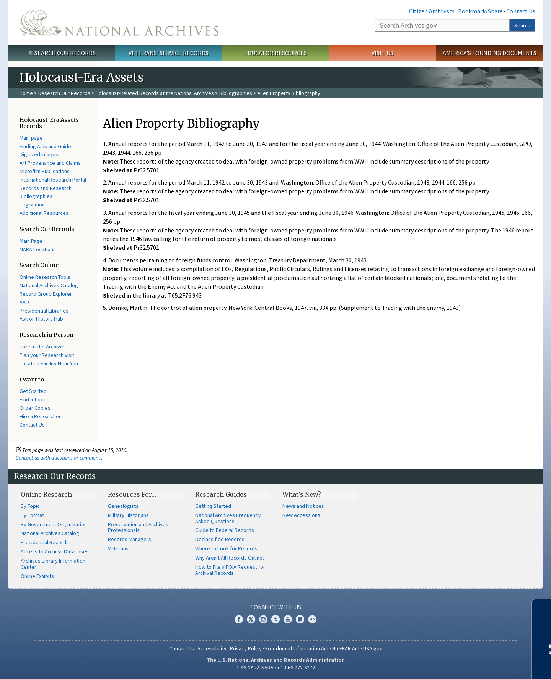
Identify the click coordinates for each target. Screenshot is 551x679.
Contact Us (520, 11)
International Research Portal (53, 179)
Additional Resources (44, 212)
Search (522, 25)
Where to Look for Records (226, 548)
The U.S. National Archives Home (119, 23)
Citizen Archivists (432, 11)
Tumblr (275, 619)
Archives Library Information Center (53, 563)
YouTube (287, 619)
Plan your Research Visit (47, 355)
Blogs (300, 619)
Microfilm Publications (45, 171)
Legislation (32, 204)
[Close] (542, 608)
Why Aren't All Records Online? (230, 557)
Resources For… (132, 494)
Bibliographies (235, 93)
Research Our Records (61, 53)
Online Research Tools (45, 276)
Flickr (312, 619)
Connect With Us (275, 607)
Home (26, 93)
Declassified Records (220, 539)
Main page (31, 137)
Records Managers (129, 539)
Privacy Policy (246, 648)
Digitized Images (39, 154)
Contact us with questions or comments (59, 457)
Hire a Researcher (40, 416)
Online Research (46, 494)
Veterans (118, 548)
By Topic (30, 505)
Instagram (263, 619)
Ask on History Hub (41, 318)
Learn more (483, 665)
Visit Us (382, 53)
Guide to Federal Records (224, 530)
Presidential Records (45, 542)
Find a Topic (33, 399)
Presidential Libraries (44, 310)
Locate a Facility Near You (49, 363)
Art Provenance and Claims (50, 162)
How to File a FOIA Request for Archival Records (230, 569)
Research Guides (221, 494)
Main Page (31, 240)
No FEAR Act (346, 648)
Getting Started (213, 505)
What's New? (301, 494)
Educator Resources (275, 53)
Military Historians (128, 515)
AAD (24, 302)
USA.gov (372, 648)
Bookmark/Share (480, 11)
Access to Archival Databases (55, 551)
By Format (32, 515)
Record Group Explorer (46, 293)
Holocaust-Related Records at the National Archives (155, 93)
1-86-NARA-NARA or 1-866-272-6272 (275, 667)
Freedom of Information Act (297, 648)
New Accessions (301, 515)
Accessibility (212, 648)
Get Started (33, 391)
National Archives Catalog (49, 285)
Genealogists (123, 505)
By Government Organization (54, 524)
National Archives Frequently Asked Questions (228, 518)
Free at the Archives (43, 346)
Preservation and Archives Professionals (138, 527)
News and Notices (303, 505)
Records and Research (46, 188)
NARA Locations (38, 249)
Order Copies (35, 407)
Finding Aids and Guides (47, 146)
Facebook (238, 619)
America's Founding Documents (489, 53)
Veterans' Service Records (169, 53)
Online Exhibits (37, 576)
